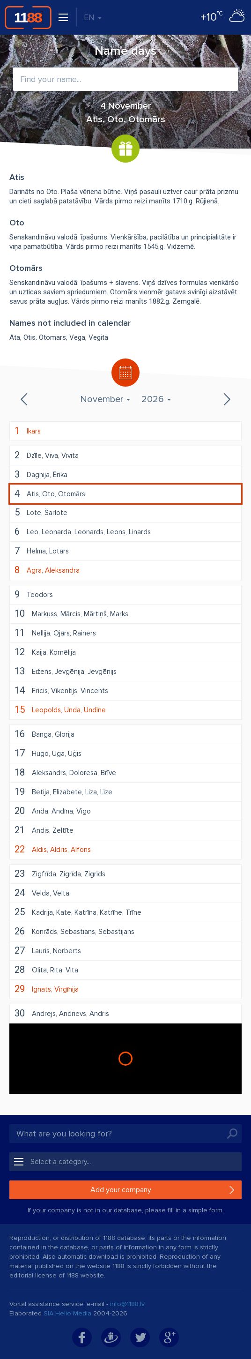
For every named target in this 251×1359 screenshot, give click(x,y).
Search (232, 1133)
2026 (156, 399)
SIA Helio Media (67, 1313)
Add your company (120, 1190)
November (105, 399)
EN (93, 17)
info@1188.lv (127, 1304)
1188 (28, 17)
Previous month (24, 399)
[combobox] (125, 79)
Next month (226, 399)
